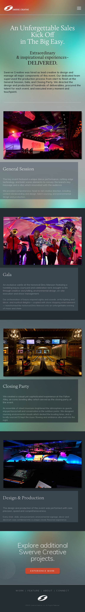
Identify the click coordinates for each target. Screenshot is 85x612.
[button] (79, 8)
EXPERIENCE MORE (42, 573)
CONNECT (62, 590)
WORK (20, 590)
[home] (16, 8)
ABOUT (48, 590)
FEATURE (34, 590)
